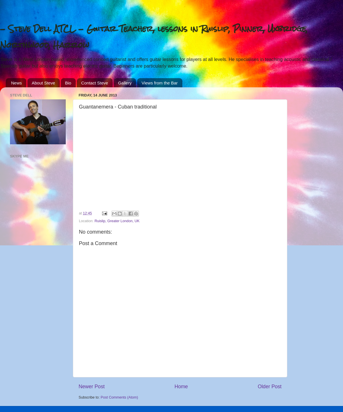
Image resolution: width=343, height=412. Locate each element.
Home (181, 386)
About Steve (43, 82)
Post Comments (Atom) (119, 397)
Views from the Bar (159, 82)
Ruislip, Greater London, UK (117, 221)
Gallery (125, 82)
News (16, 82)
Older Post (270, 386)
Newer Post (92, 386)
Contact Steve (94, 82)
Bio (68, 82)
